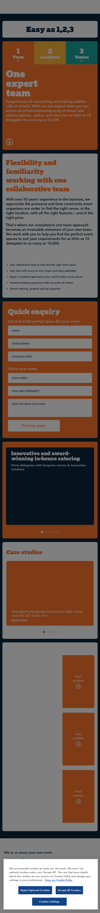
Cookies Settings (49, 901)
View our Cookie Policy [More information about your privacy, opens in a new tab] (58, 880)
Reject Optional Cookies (35, 890)
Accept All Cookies (69, 890)
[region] (50, 884)
